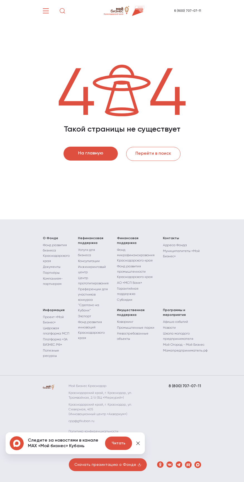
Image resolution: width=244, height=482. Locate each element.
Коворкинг (125, 321)
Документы (51, 266)
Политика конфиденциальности (94, 431)
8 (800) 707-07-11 (187, 11)
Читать (118, 443)
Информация (54, 310)
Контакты (171, 238)
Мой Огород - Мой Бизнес (183, 344)
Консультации (89, 261)
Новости (169, 327)
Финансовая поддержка (127, 240)
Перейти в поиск (153, 153)
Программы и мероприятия (174, 312)
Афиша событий (175, 321)
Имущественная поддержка (131, 312)
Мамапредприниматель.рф (185, 350)
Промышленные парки (135, 327)
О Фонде (50, 238)
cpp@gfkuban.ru (82, 421)
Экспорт (84, 316)
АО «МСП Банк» (129, 282)
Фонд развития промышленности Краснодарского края (135, 271)
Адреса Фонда (175, 245)
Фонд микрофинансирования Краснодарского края (136, 255)
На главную (90, 153)
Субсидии (124, 299)
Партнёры (51, 272)
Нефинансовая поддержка (90, 240)
